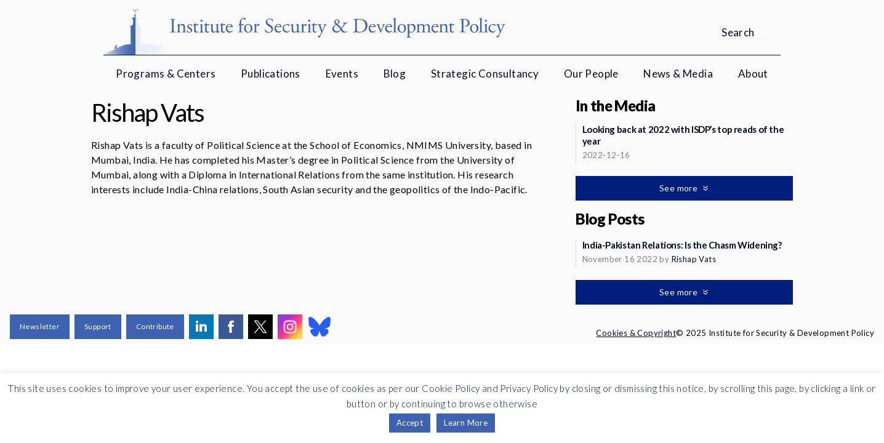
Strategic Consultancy (485, 73)
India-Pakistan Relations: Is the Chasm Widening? (682, 244)
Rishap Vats (694, 259)
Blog (395, 73)
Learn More (466, 423)
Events (342, 73)
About (753, 73)
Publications (270, 73)
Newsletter (40, 326)
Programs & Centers (165, 73)
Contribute (155, 326)
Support (97, 326)
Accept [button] (409, 423)
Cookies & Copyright (636, 333)
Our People (591, 73)
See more (679, 188)
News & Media (678, 73)
